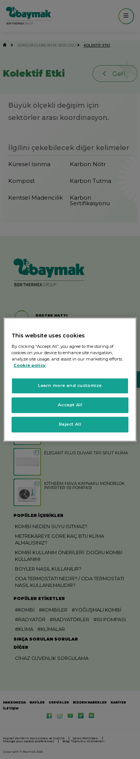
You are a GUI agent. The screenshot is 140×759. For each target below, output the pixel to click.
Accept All (70, 404)
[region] (69, 379)
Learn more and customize (70, 385)
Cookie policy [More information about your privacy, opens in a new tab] (29, 365)
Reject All (70, 424)
